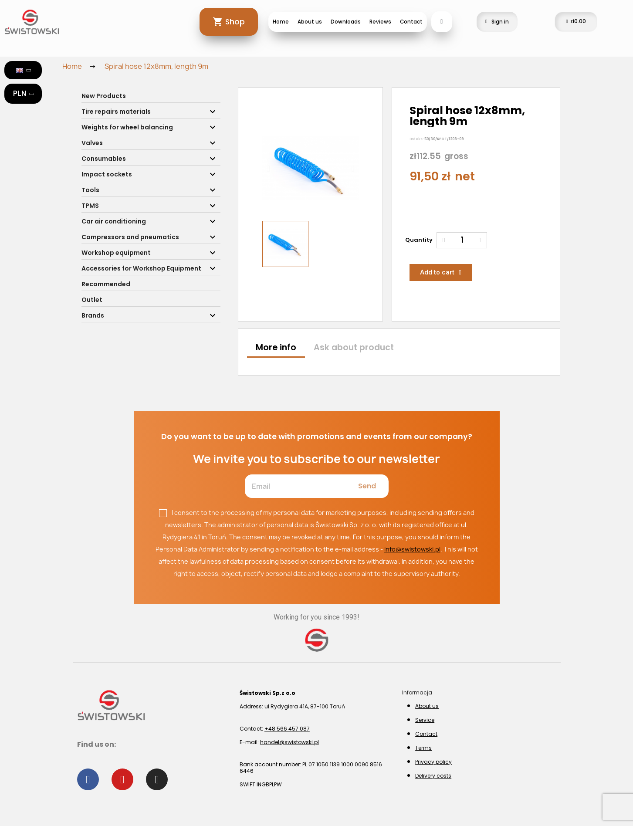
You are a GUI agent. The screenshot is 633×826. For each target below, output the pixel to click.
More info (276, 347)
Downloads (346, 21)
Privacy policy (433, 761)
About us (310, 21)
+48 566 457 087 (287, 728)
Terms (423, 748)
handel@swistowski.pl (289, 742)
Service (424, 720)
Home (281, 21)
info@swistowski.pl (412, 549)
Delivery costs (433, 775)
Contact (411, 21)
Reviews (380, 21)
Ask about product (354, 347)
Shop (235, 22)
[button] (268, 168)
